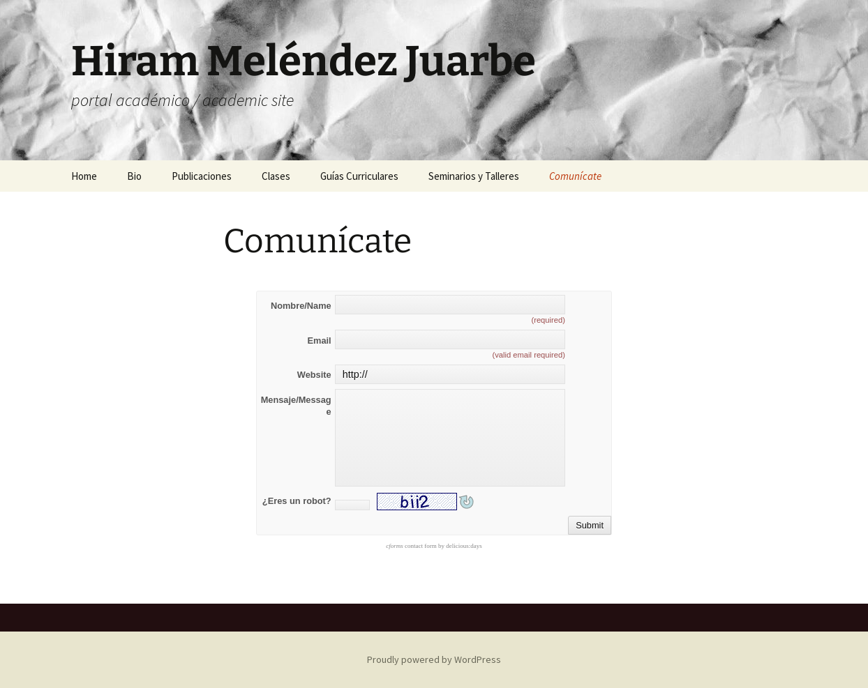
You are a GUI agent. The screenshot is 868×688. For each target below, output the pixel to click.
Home (84, 176)
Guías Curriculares (359, 176)
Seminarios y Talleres (473, 176)
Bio (134, 176)
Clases (276, 176)
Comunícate (575, 176)
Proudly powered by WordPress (434, 659)
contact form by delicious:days (433, 545)
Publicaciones (202, 176)
